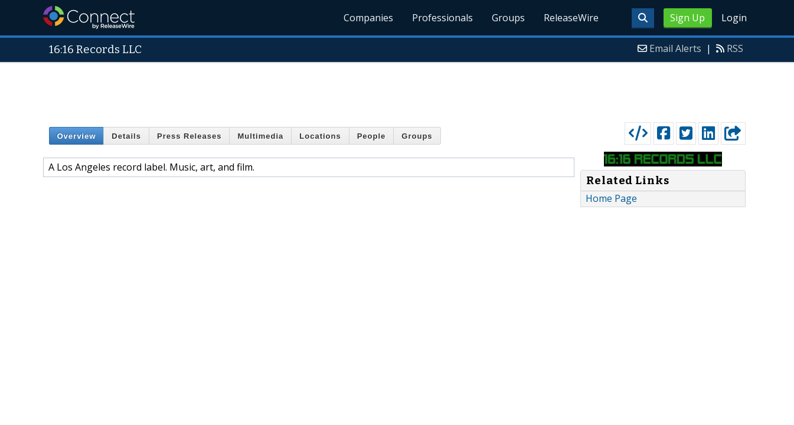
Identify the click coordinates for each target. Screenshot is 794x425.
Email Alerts (675, 48)
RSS (735, 48)
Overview (76, 136)
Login (734, 17)
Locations (320, 136)
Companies (368, 17)
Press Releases (189, 136)
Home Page (611, 198)
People (371, 136)
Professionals (442, 17)
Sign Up (687, 17)
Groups (508, 17)
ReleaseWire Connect (89, 17)
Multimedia (260, 136)
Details (126, 136)
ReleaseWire (571, 17)
